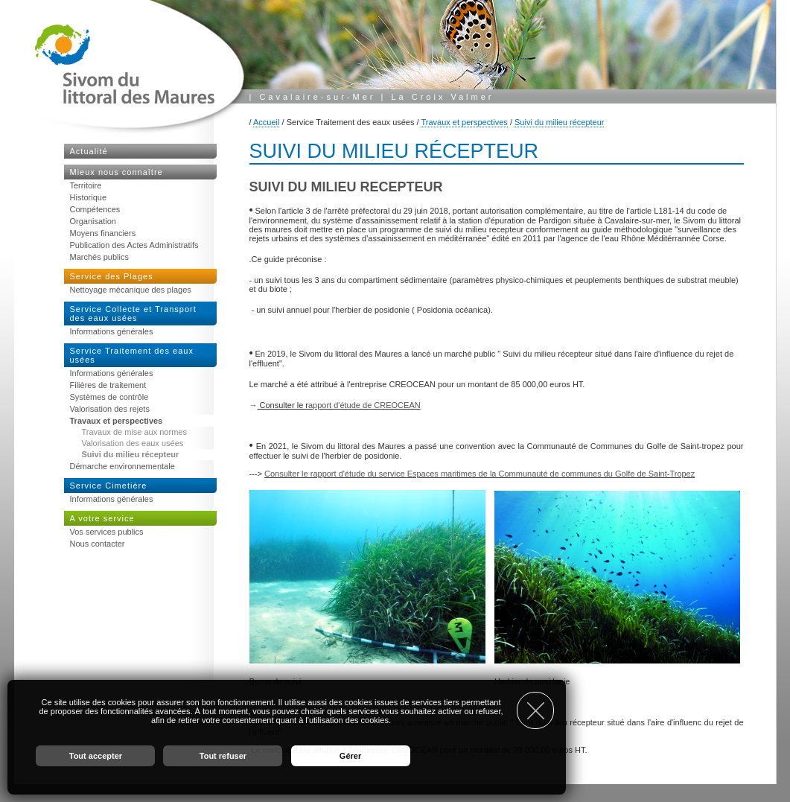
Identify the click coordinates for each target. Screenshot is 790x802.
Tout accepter (95, 755)
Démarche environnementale (122, 466)
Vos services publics (107, 531)
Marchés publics (99, 256)
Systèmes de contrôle (109, 396)
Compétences (95, 209)
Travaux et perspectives (464, 122)
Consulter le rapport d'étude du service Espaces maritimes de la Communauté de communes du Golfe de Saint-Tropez (479, 473)
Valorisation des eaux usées (133, 443)
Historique (88, 197)
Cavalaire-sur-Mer (317, 96)
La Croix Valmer (442, 96)
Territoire (86, 185)
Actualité (89, 151)
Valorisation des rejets (110, 408)
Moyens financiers (103, 233)
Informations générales (111, 331)
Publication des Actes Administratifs (134, 245)
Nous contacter (97, 543)
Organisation (93, 221)
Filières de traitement (108, 385)
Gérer (350, 755)
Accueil (266, 122)
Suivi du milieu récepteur (559, 122)
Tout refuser (223, 755)
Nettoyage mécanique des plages (130, 289)
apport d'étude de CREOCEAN (364, 405)
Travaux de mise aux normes (134, 431)
